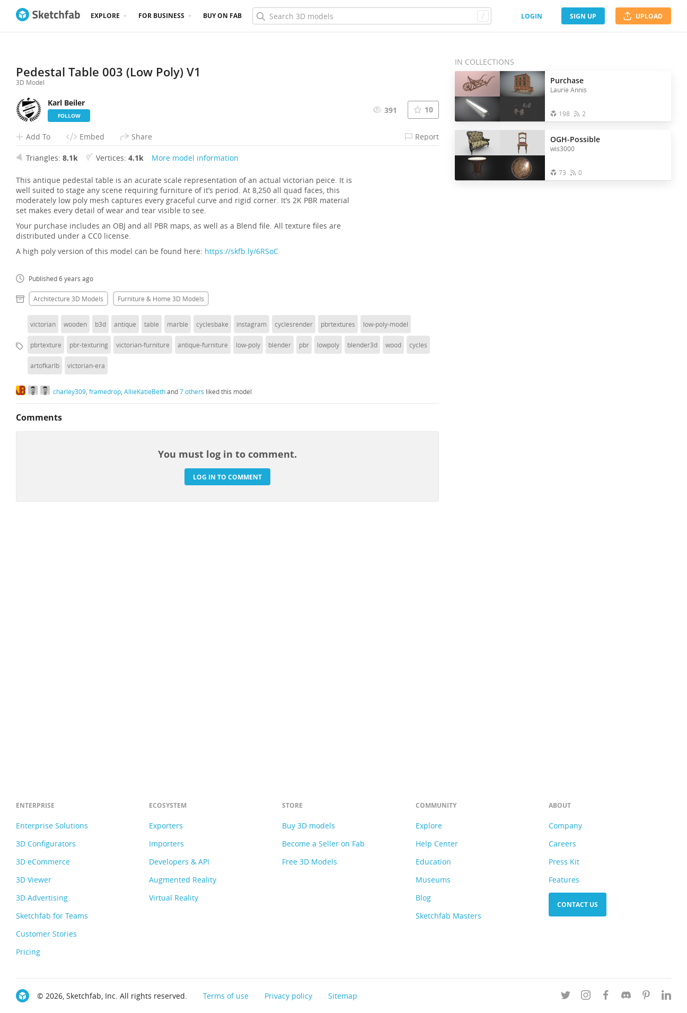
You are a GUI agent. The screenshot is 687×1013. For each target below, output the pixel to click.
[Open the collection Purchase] (500, 96)
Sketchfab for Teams (52, 916)
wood (393, 582)
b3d (100, 561)
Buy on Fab (222, 15)
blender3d (362, 582)
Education (433, 862)
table (151, 561)
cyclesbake (212, 561)
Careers (562, 844)
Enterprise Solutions (52, 825)
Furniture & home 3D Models (161, 535)
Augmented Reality (182, 880)
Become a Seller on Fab (323, 844)
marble (177, 561)
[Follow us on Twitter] (565, 997)
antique (125, 561)
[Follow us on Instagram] (586, 997)
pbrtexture (45, 582)
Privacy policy (288, 996)
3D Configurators (46, 844)
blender (279, 582)
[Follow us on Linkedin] (666, 997)
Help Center (437, 844)
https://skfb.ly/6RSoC (241, 488)
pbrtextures (338, 561)
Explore (105, 15)
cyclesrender (294, 561)
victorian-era (86, 602)
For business (161, 15)
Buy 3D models (308, 825)
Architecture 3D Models (68, 535)
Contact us (577, 904)
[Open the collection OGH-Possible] (500, 155)
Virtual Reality (173, 898)
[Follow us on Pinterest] (646, 997)
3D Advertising (42, 898)
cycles (418, 582)
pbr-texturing (88, 582)
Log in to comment (227, 713)
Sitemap (342, 996)
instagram (251, 561)
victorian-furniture (143, 582)
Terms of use (226, 996)
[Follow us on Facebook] (606, 997)
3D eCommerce (43, 862)
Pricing (28, 952)
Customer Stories (46, 934)
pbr (304, 582)
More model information (195, 395)
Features (564, 880)
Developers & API (179, 862)
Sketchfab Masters (448, 916)
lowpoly (328, 582)
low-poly (248, 582)
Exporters (166, 825)
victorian (43, 561)
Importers (166, 844)
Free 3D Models (309, 862)
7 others (192, 628)
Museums (433, 880)
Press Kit (564, 862)
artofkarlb (44, 602)
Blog (423, 898)
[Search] (371, 16)
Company (565, 825)
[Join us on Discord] (626, 997)
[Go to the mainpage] (48, 16)
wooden (75, 561)
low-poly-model (385, 561)
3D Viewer (33, 880)
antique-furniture (203, 582)
